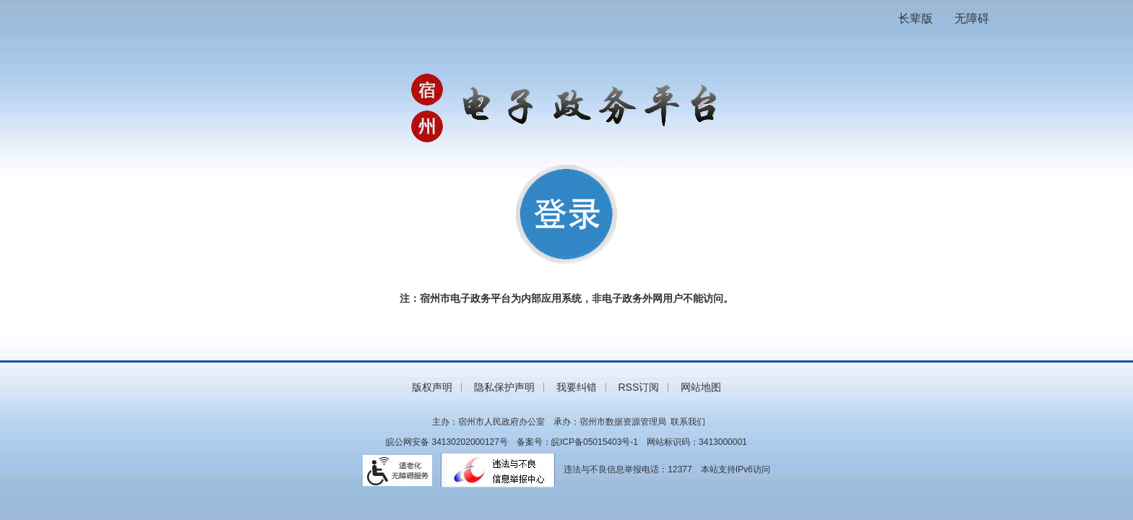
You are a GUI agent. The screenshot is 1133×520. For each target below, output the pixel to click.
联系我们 (688, 422)
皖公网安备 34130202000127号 (447, 442)
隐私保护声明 (504, 387)
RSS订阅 (638, 387)
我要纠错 (576, 387)
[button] (915, 18)
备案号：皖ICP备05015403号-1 (577, 442)
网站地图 (701, 387)
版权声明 (432, 387)
